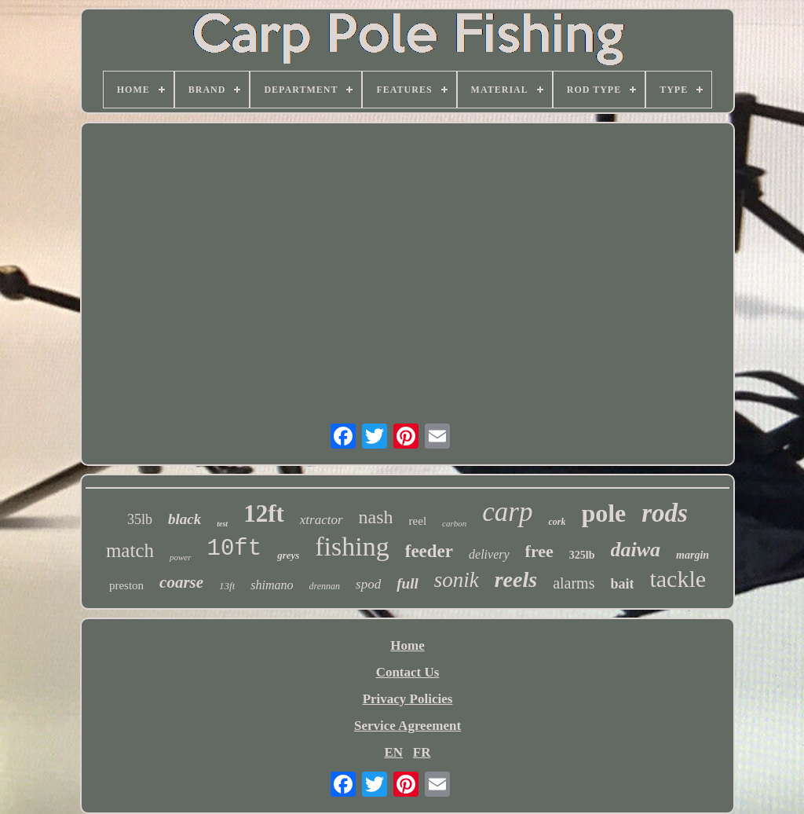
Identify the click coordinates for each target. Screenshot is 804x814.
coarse (181, 582)
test (222, 523)
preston (126, 585)
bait (622, 584)
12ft (263, 513)
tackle (677, 579)
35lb (139, 519)
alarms (573, 583)
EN (393, 752)
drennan (325, 586)
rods (664, 513)
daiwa (636, 549)
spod (368, 584)
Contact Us (408, 672)
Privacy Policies (408, 698)
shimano (271, 585)
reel (417, 521)
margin (692, 555)
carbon (454, 523)
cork (556, 521)
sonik (456, 580)
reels (516, 579)
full (407, 583)
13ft (227, 586)
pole (603, 513)
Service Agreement (407, 725)
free (539, 551)
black (184, 519)
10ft (234, 549)
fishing (352, 546)
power (181, 557)
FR (422, 752)
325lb (582, 555)
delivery (489, 554)
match (130, 550)
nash (376, 517)
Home (407, 645)
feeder (429, 551)
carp (507, 512)
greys (288, 555)
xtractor (321, 519)
